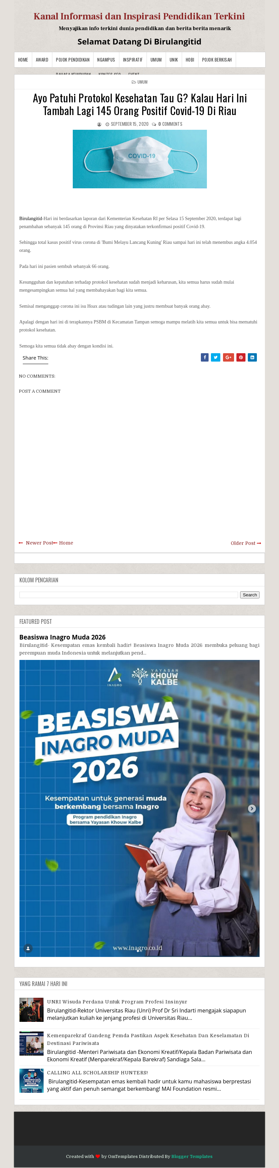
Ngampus (106, 59)
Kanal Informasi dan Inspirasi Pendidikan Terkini (139, 16)
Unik (174, 59)
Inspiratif (133, 59)
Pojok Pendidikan (73, 59)
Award (42, 59)
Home (23, 59)
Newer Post (39, 543)
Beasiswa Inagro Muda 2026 (62, 637)
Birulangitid (30, 218)
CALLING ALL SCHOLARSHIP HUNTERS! (97, 1072)
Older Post (243, 543)
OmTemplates (123, 1156)
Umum (156, 59)
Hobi (190, 59)
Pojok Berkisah (217, 59)
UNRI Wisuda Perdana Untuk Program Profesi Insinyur (117, 1001)
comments (170, 123)
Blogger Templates (192, 1156)
